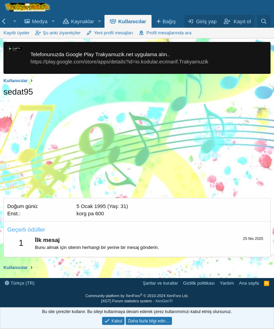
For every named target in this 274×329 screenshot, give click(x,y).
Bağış (169, 21)
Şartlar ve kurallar (160, 283)
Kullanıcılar (132, 21)
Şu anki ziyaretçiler (62, 32)
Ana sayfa (249, 283)
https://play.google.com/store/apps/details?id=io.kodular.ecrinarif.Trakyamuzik (119, 61)
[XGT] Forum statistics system (137, 301)
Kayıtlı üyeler (16, 32)
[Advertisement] (137, 149)
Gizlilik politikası (199, 283)
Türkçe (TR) (20, 283)
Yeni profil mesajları (113, 32)
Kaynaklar (82, 21)
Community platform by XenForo (137, 296)
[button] (14, 21)
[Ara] (264, 21)
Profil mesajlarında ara (168, 32)
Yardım (227, 283)
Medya (39, 21)
